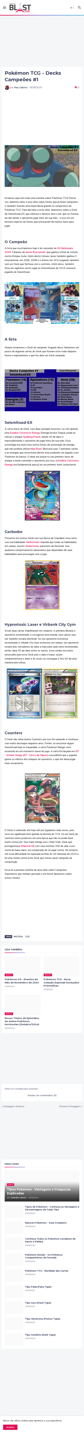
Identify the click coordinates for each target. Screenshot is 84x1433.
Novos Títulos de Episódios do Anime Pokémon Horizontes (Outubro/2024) (22, 1021)
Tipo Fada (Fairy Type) (38, 1286)
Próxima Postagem (70, 1106)
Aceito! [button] (10, 1427)
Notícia (18, 936)
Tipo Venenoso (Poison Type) (42, 1318)
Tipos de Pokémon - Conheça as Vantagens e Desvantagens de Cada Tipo (52, 1208)
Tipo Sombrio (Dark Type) (40, 1334)
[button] (4, 7)
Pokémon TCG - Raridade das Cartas (46, 1270)
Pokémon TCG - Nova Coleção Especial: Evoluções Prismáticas (61, 982)
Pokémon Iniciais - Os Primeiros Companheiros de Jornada (43, 1256)
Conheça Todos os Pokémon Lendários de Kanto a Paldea (50, 1240)
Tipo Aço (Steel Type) (38, 1302)
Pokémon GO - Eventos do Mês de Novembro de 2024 (22, 981)
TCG (27, 936)
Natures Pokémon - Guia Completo (46, 1222)
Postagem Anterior (13, 1106)
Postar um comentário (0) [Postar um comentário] (42, 1095)
